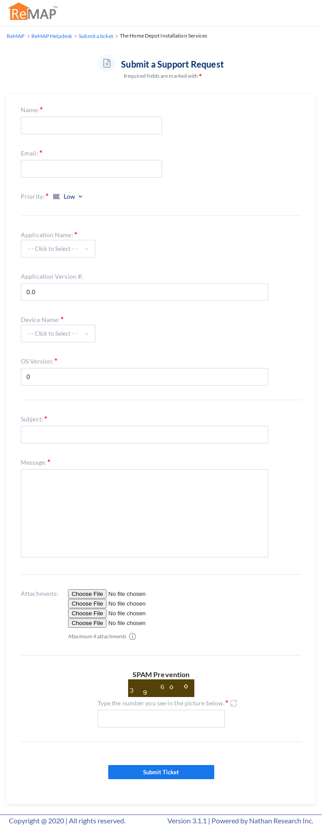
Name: (30, 110)
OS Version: (37, 361)
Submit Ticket (161, 772)
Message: (33, 462)
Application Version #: (52, 276)
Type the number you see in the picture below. (161, 703)
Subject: (32, 419)
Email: (29, 153)
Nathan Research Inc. (281, 820)
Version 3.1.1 (187, 820)
